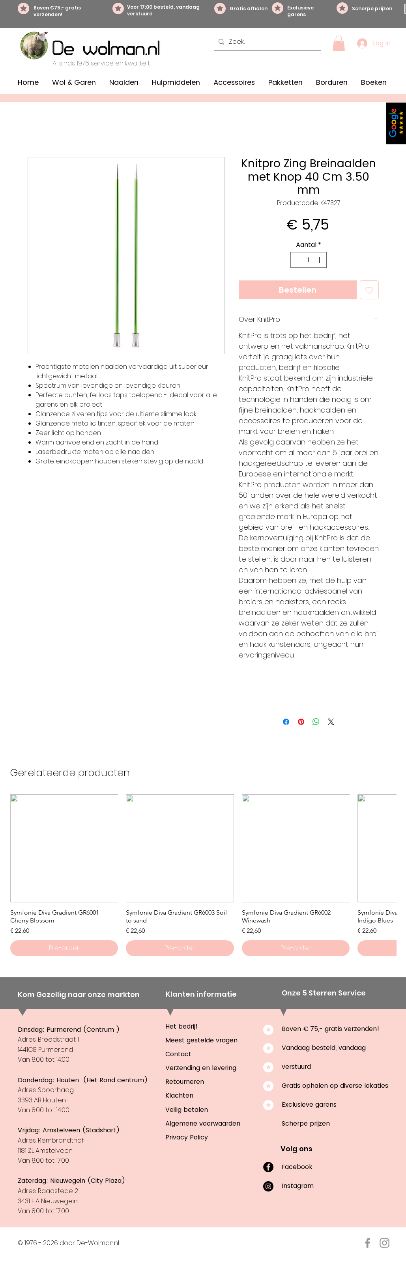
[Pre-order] (64, 948)
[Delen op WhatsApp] (316, 721)
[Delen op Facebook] (286, 721)
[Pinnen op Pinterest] (301, 721)
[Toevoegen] (369, 289)
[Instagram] (268, 1186)
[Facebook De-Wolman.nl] (367, 1242)
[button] (338, 43)
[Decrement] (297, 259)
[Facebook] (268, 1167)
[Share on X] (331, 721)
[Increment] (320, 259)
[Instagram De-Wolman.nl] (384, 1242)
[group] (203, 875)
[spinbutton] (308, 259)
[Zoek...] (267, 41)
